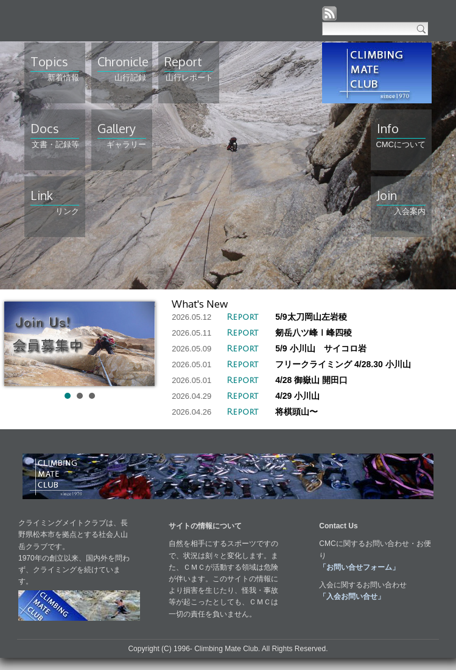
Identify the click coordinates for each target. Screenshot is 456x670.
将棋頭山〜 (296, 411)
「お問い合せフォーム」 (359, 567)
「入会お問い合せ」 (352, 596)
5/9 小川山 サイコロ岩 (320, 348)
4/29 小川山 (297, 396)
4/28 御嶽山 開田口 (311, 380)
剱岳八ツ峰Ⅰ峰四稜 (313, 332)
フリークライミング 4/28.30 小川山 (343, 364)
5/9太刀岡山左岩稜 (310, 317)
